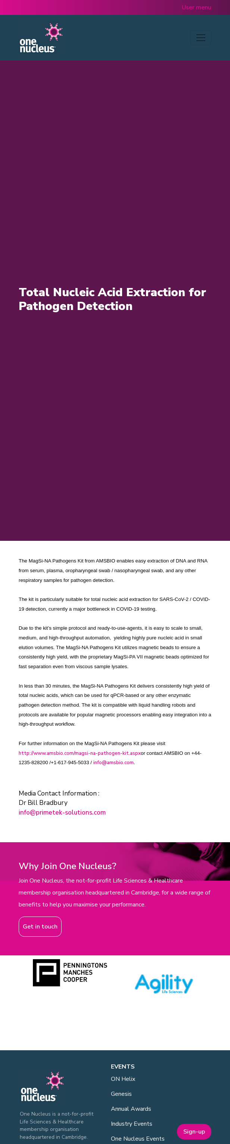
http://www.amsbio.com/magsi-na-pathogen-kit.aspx (80, 753)
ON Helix (123, 1079)
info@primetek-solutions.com (62, 812)
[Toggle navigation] (200, 37)
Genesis (121, 1094)
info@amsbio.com (113, 762)
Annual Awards (131, 1109)
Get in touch (40, 927)
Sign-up (194, 1132)
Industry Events (131, 1124)
